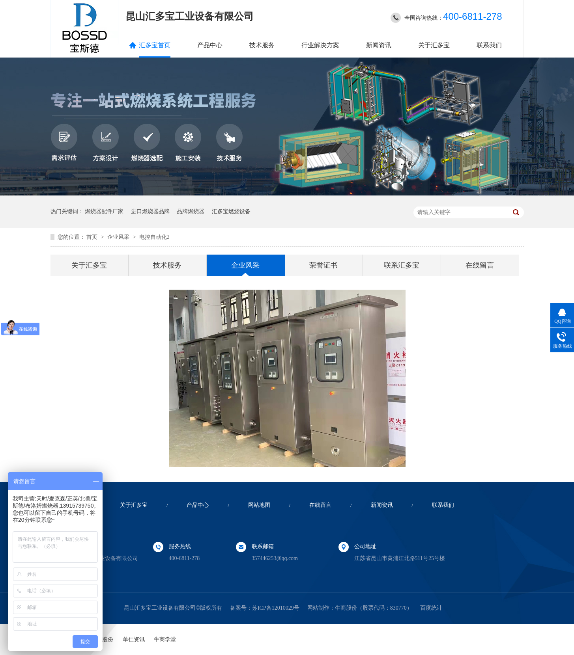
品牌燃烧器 (190, 211)
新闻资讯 (378, 45)
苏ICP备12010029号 (275, 608)
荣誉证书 (323, 265)
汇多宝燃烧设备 (231, 211)
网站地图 (259, 505)
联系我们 (489, 45)
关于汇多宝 (434, 45)
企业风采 (119, 237)
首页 (92, 237)
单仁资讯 (134, 639)
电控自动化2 (154, 237)
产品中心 (209, 45)
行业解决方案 (320, 45)
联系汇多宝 (401, 265)
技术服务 (262, 45)
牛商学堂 (165, 639)
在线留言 (480, 265)
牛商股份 (346, 608)
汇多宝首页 (154, 45)
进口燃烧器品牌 (150, 211)
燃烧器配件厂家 (104, 211)
